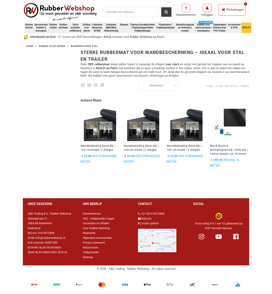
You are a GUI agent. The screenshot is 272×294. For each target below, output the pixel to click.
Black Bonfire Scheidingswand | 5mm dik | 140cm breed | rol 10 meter (229, 149)
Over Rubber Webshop (96, 228)
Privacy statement (94, 242)
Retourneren (90, 247)
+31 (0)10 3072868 (152, 213)
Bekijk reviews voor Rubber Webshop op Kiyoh (134, 37)
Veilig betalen (91, 252)
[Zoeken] (130, 12)
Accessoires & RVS (234, 26)
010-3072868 (46, 232)
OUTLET (246, 27)
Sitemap (88, 257)
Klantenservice (92, 213)
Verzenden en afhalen (96, 223)
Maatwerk (89, 232)
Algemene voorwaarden (97, 237)
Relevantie (156, 85)
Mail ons (146, 218)
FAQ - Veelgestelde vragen (98, 218)
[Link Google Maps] (157, 238)
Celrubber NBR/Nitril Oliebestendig (111, 27)
